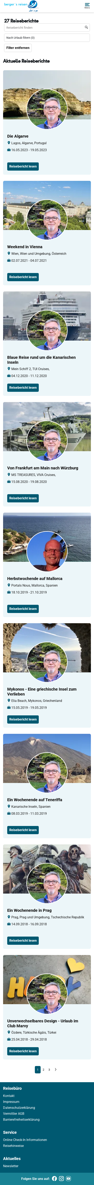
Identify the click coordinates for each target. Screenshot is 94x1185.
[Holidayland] (21, 6)
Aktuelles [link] (12, 1158)
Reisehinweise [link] (13, 1146)
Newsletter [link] (10, 1166)
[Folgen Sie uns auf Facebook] (54, 1179)
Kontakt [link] (8, 1096)
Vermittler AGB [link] (13, 1114)
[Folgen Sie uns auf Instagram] (61, 1179)
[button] (87, 6)
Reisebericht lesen (23, 166)
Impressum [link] (11, 1102)
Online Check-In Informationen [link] (25, 1140)
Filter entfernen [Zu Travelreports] (17, 48)
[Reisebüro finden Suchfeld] (47, 27)
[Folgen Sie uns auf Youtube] (68, 1179)
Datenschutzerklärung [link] (19, 1108)
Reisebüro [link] (12, 1088)
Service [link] (10, 1132)
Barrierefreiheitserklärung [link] (21, 1120)
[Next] (55, 1069)
